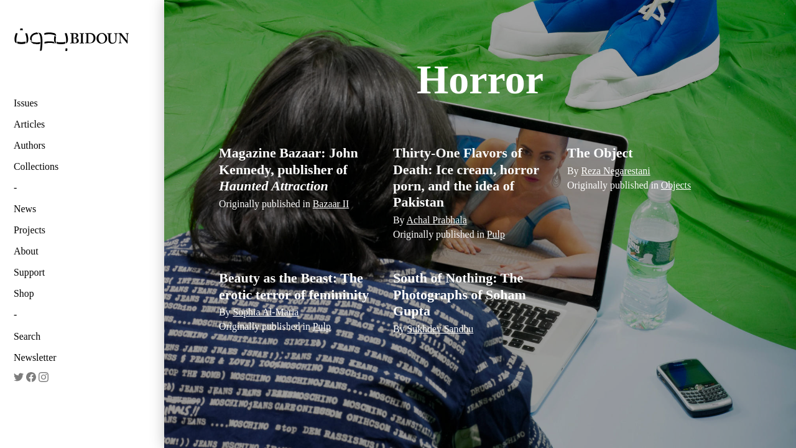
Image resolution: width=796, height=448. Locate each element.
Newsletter (35, 357)
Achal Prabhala (437, 220)
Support (29, 272)
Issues (26, 103)
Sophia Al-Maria (265, 312)
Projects (29, 230)
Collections (36, 166)
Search (27, 336)
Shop (24, 293)
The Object (600, 153)
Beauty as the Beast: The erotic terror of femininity (294, 286)
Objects (676, 185)
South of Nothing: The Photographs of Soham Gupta (459, 294)
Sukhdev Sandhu (440, 329)
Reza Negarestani (615, 171)
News (25, 208)
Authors (29, 145)
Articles (29, 124)
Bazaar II (331, 203)
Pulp (496, 234)
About (26, 251)
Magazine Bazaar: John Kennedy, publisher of (288, 169)
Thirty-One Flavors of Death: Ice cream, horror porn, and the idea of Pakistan (466, 177)
